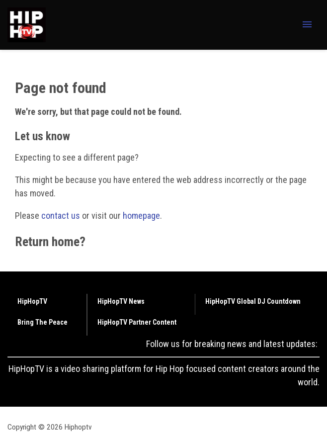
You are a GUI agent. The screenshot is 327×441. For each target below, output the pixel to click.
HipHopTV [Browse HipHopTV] (32, 301)
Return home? (50, 241)
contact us (60, 215)
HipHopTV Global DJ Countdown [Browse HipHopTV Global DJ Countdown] (253, 301)
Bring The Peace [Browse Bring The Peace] (42, 322)
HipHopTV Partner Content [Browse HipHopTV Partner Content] (136, 322)
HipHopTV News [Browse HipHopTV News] (121, 301)
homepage (141, 215)
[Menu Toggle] (307, 25)
